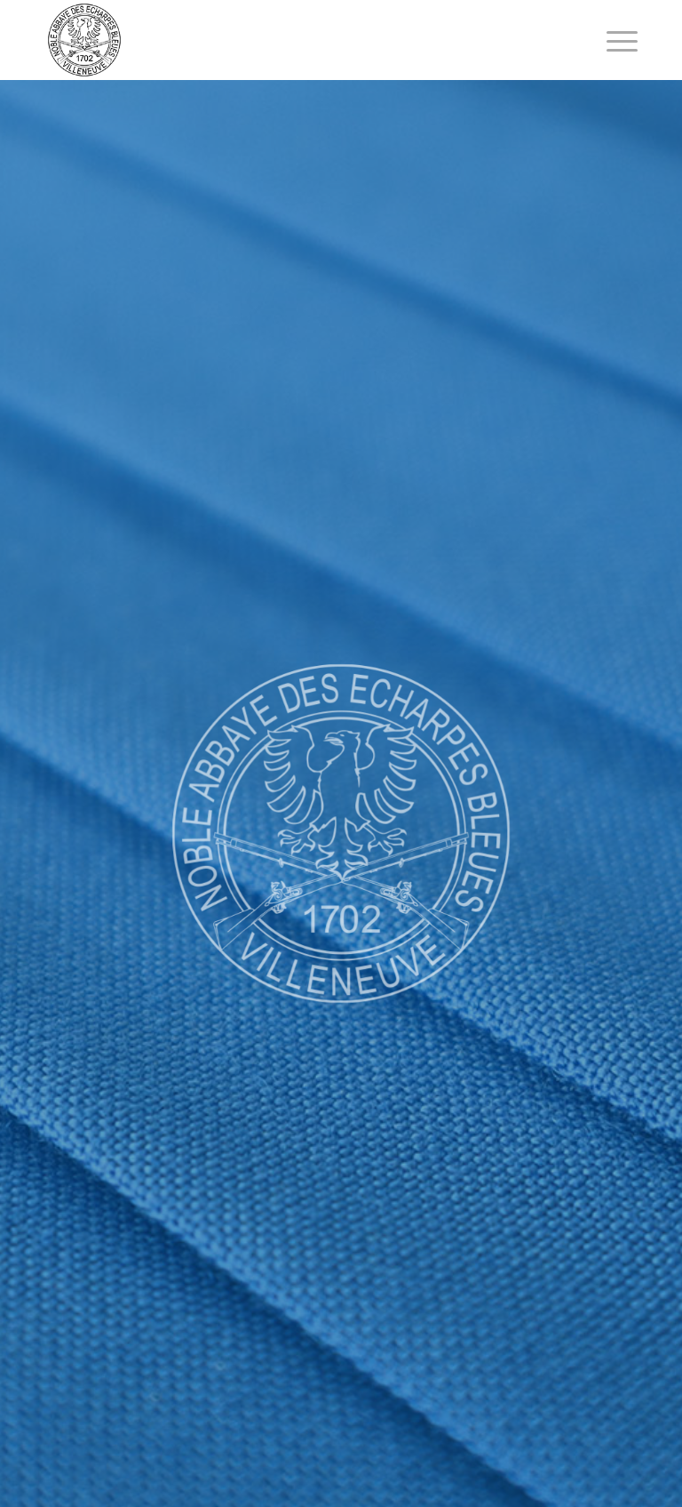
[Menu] (613, 40)
